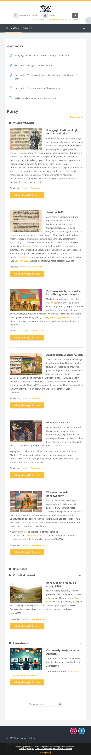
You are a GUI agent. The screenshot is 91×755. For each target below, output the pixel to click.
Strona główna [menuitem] (13, 28)
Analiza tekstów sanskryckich (64, 354)
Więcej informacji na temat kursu (59, 317)
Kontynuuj (45, 752)
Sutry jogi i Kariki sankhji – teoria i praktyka (62, 131)
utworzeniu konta (33, 535)
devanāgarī (28, 246)
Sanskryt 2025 (55, 212)
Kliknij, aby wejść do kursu (27, 195)
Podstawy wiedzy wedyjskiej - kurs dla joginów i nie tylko (64, 292)
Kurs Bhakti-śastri (24, 575)
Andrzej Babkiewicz (32, 188)
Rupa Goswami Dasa (33, 330)
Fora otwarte (21, 643)
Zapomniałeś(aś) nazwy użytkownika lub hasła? (55, 19)
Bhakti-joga (20, 569)
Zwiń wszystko (77, 117)
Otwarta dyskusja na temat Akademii (63, 652)
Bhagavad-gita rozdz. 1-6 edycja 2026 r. (61, 584)
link (68, 171)
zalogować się (23, 257)
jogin (52, 302)
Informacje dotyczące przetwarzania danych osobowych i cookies (45, 748)
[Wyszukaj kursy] (42, 704)
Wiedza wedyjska (23, 122)
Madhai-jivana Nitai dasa (35, 545)
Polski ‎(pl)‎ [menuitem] (27, 28)
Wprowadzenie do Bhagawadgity (57, 494)
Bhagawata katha (57, 422)
